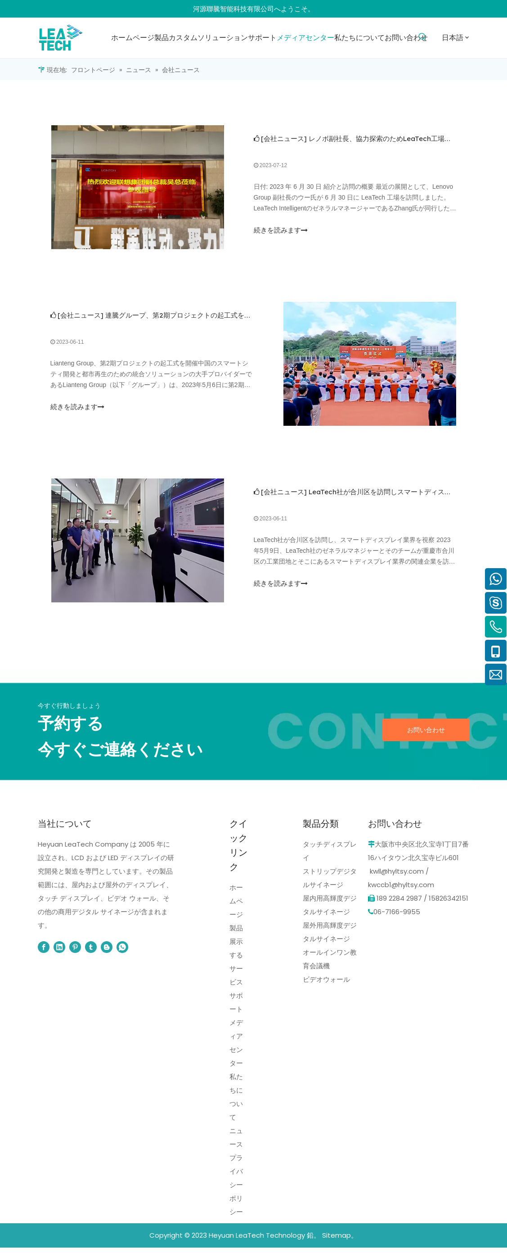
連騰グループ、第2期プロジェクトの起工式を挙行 (182, 318)
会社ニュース (284, 139)
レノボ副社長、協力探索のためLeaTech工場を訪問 (387, 139)
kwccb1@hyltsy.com (401, 890)
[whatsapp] (122, 952)
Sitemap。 (340, 1240)
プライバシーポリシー (236, 1190)
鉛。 (313, 1240)
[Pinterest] (75, 952)
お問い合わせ (426, 734)
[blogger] (106, 952)
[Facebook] (43, 952)
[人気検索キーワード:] (423, 37)
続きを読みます (281, 231)
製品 (236, 933)
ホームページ (236, 906)
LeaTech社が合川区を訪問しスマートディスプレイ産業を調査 (403, 496)
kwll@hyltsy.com (397, 876)
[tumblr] (91, 952)
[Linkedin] (59, 952)
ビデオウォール (326, 984)
